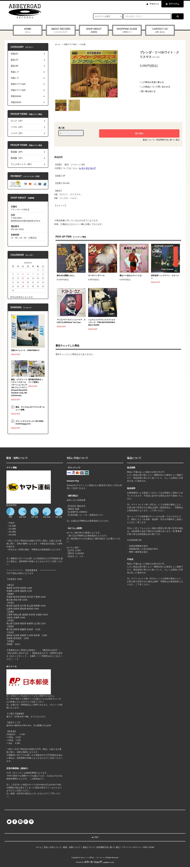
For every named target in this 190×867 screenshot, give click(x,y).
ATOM (151, 847)
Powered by (95, 862)
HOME (27, 30)
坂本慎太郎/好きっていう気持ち (35, 380)
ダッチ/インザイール (96, 275)
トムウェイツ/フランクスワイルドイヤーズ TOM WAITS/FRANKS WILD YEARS (101, 322)
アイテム (171, 4)
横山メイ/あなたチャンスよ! (131, 275)
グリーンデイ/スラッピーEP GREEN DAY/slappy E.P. (29, 422)
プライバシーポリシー (131, 847)
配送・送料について (72, 847)
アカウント (154, 4)
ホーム (57, 44)
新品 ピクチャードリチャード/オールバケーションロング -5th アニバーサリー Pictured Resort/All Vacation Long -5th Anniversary (19, 387)
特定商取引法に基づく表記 (167, 140)
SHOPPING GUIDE (127, 30)
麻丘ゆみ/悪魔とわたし (66, 275)
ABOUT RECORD (60, 30)
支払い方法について (52, 847)
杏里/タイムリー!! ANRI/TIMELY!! (25, 350)
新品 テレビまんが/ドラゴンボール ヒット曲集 (30, 408)
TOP (95, 837)
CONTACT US (160, 30)
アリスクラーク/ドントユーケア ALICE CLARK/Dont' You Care (71, 321)
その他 (82, 44)
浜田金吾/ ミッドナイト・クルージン (165, 276)
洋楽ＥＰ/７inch (70, 44)
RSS (145, 847)
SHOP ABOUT (93, 30)
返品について (148, 140)
